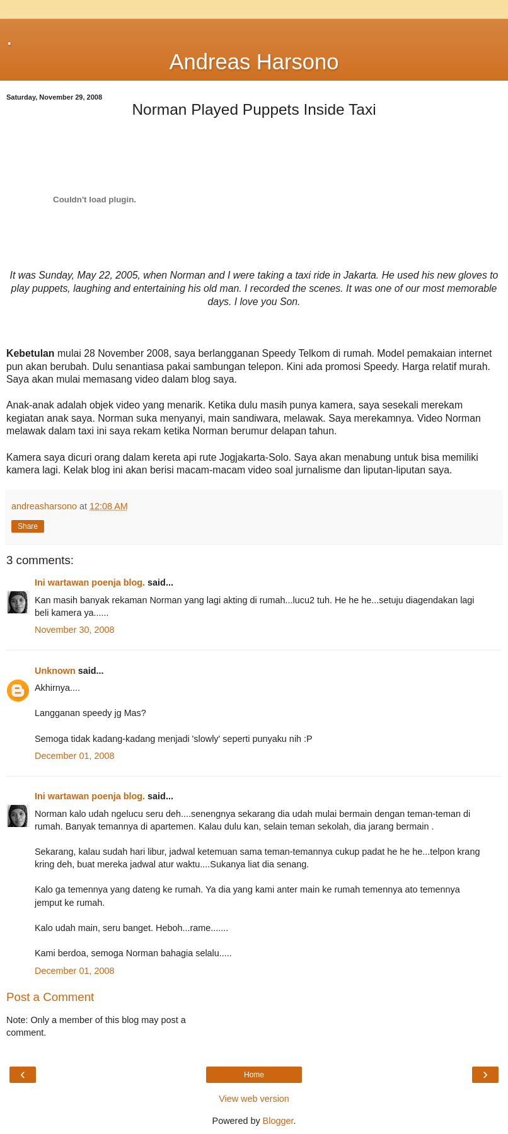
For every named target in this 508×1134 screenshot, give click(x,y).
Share (28, 526)
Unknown (55, 671)
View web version (254, 1099)
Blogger (278, 1121)
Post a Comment (50, 997)
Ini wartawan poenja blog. (90, 582)
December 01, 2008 (74, 756)
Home (254, 1074)
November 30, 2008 (74, 630)
